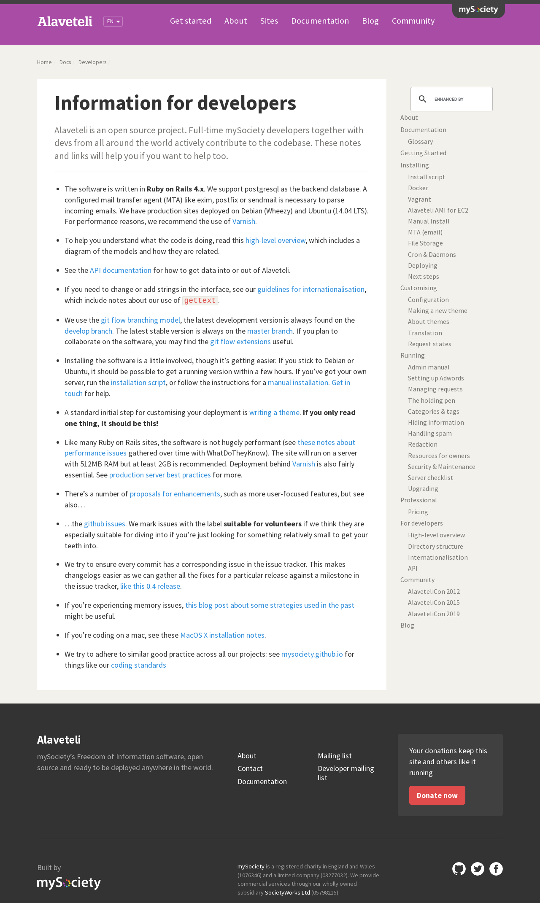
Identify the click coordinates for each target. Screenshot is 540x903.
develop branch (88, 331)
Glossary (420, 141)
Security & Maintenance (441, 467)
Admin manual (429, 367)
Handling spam (430, 433)
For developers (421, 523)
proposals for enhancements (175, 494)
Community (413, 20)
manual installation (298, 382)
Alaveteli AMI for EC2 (438, 210)
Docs (65, 62)
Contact (250, 768)
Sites (269, 20)
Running (412, 355)
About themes (428, 322)
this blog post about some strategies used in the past (269, 605)
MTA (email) (425, 232)
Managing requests (435, 389)
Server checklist (431, 478)
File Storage (425, 243)
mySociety (478, 10)
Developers (92, 62)
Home (44, 62)
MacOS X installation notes (222, 635)
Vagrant (419, 199)
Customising (418, 288)
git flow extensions (240, 341)
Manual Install (429, 221)
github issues (104, 523)
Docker (418, 188)
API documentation (120, 270)
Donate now (437, 795)
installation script (138, 382)
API (413, 568)
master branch (270, 331)
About (235, 20)
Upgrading (423, 489)
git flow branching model (140, 320)
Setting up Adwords (436, 378)
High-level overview (436, 535)
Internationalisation (438, 557)
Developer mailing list (346, 773)
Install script (427, 177)
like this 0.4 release (150, 586)
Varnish (243, 221)
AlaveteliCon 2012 (434, 592)
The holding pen (431, 400)
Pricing (418, 512)
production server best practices (160, 475)
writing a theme (274, 412)
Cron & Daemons (432, 255)
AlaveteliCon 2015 (434, 602)
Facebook (496, 869)
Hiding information (436, 422)
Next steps (423, 276)
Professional (418, 500)
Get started (190, 20)
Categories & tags (433, 411)
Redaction (422, 444)
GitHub (459, 869)
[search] (450, 99)
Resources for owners (439, 456)
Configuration (428, 300)
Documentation (320, 20)
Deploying (422, 265)
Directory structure (435, 546)
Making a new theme (437, 311)
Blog (370, 20)
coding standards (138, 665)
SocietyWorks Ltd (287, 892)
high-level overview (275, 240)
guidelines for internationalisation (310, 289)
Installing (414, 165)
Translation (425, 333)
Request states (429, 344)
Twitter (477, 869)
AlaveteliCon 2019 (434, 614)
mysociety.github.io (312, 654)
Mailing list (335, 755)
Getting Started (423, 153)
